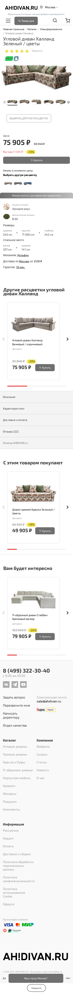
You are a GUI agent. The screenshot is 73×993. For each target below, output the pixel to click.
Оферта (8, 904)
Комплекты (11, 809)
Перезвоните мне (16, 705)
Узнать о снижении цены (18, 170)
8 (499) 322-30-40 (26, 670)
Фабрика (43, 746)
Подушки (10, 801)
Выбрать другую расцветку (29, 118)
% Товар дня (26, 20)
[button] (68, 102)
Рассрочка (10, 830)
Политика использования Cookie (14, 892)
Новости (43, 770)
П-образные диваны (18, 770)
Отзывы (10, 431)
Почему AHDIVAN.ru (15, 443)
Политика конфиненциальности (19, 879)
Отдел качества (15, 725)
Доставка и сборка (17, 854)
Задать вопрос (14, 697)
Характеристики (13, 408)
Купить (36, 160)
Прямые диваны (15, 754)
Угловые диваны (15, 746)
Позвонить (36, 988)
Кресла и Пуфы (14, 762)
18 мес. (20, 267)
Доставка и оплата (15, 419)
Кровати (9, 786)
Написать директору (11, 715)
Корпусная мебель (16, 778)
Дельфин (23, 255)
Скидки (42, 754)
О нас (41, 778)
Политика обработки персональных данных (18, 865)
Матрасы (9, 793)
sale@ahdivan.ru (49, 701)
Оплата (8, 846)
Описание (9, 396)
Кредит (8, 838)
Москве (24, 261)
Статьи (42, 762)
